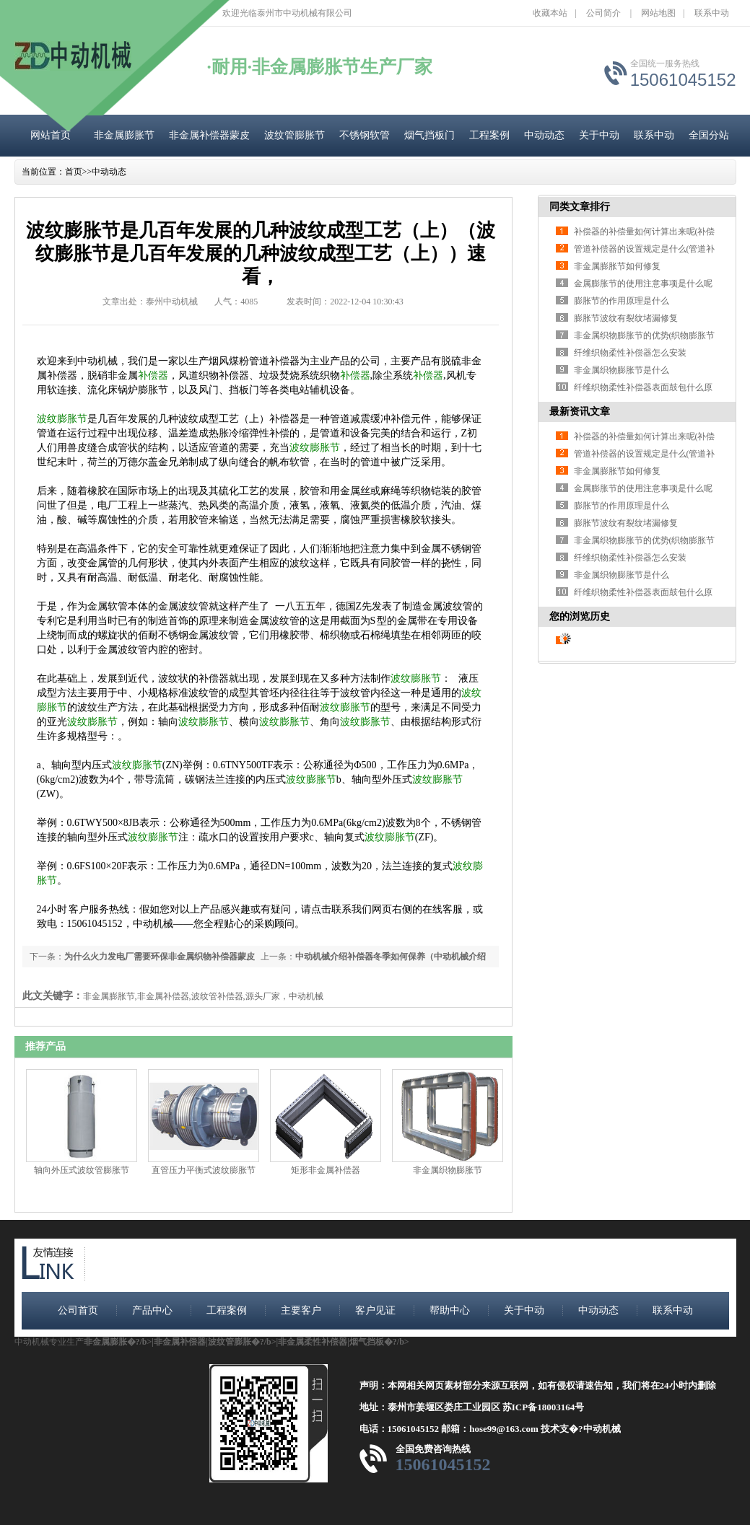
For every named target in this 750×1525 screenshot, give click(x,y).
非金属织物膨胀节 (447, 1170)
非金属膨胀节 (124, 135)
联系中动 (711, 13)
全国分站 (709, 135)
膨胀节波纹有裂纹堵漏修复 (626, 318)
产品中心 (152, 1310)
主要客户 (301, 1310)
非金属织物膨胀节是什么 (621, 370)
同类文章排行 (579, 206)
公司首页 (78, 1310)
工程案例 (489, 135)
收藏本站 (550, 13)
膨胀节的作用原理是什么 (621, 301)
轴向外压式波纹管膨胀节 (81, 1170)
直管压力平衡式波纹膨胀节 (204, 1170)
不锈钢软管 (364, 135)
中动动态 (544, 135)
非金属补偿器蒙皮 (209, 135)
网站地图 (658, 13)
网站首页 (50, 135)
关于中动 (599, 135)
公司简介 (603, 13)
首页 (73, 172)
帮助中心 (449, 1310)
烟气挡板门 (429, 135)
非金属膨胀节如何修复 (617, 266)
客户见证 (375, 1310)
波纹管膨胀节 (294, 135)
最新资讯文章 (579, 411)
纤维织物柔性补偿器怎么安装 (630, 353)
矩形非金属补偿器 (325, 1170)
